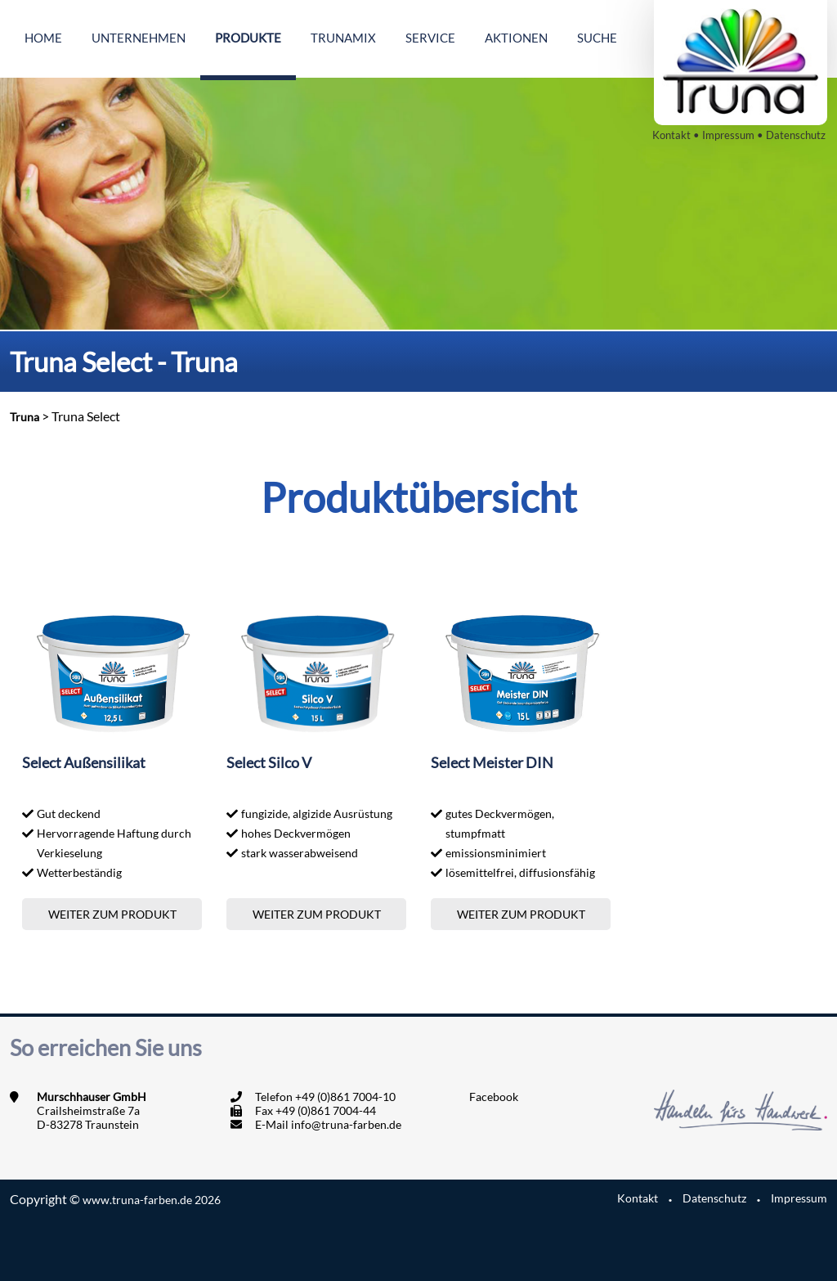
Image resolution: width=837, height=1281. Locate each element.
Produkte (248, 37)
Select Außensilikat (83, 762)
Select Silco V (268, 762)
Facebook (493, 1096)
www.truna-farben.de (152, 1200)
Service (430, 37)
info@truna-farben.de (346, 1124)
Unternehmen (139, 37)
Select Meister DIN (492, 762)
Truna (24, 417)
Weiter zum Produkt (112, 914)
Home (43, 37)
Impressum (728, 135)
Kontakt (671, 135)
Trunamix (343, 37)
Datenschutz (796, 135)
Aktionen (516, 37)
